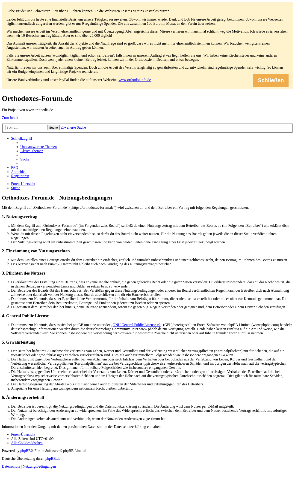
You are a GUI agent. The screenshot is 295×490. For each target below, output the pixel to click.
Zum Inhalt (10, 118)
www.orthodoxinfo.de (134, 80)
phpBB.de (52, 458)
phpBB (25, 451)
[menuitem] (38, 147)
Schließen (271, 80)
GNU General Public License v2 (137, 325)
